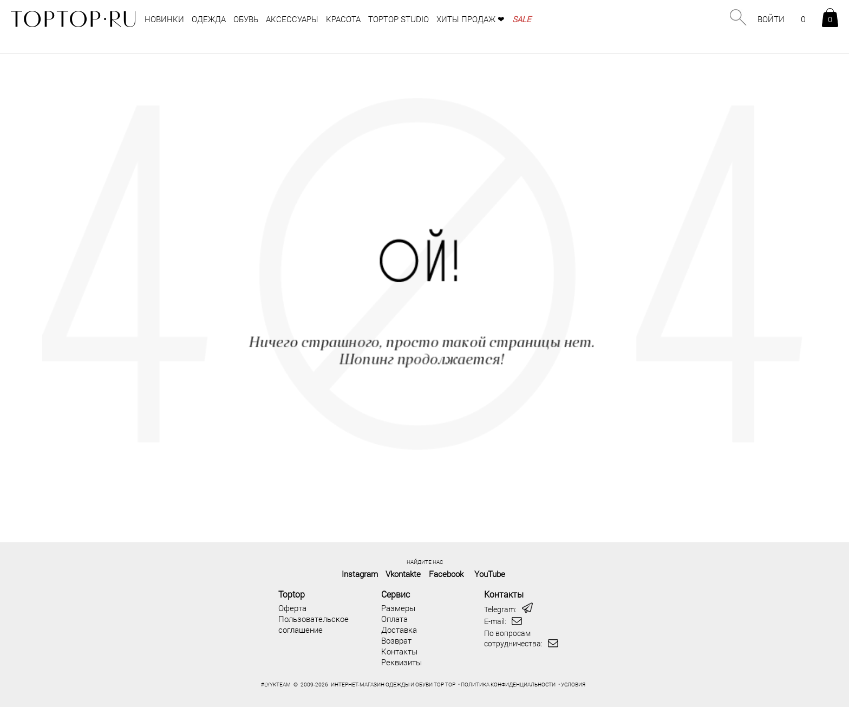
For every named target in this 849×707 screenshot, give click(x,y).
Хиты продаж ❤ (470, 19)
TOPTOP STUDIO (398, 19)
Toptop (291, 594)
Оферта (292, 607)
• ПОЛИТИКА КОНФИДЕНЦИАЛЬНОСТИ (507, 684)
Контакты (399, 651)
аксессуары (292, 19)
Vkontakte (403, 573)
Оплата (394, 618)
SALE (521, 19)
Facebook (446, 573)
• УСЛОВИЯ (571, 684)
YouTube (489, 573)
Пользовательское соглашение (313, 624)
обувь (245, 19)
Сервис (395, 594)
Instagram (360, 573)
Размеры (398, 607)
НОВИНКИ (164, 19)
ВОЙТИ (771, 19)
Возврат (396, 640)
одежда (209, 19)
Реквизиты (401, 662)
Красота (343, 19)
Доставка (399, 629)
